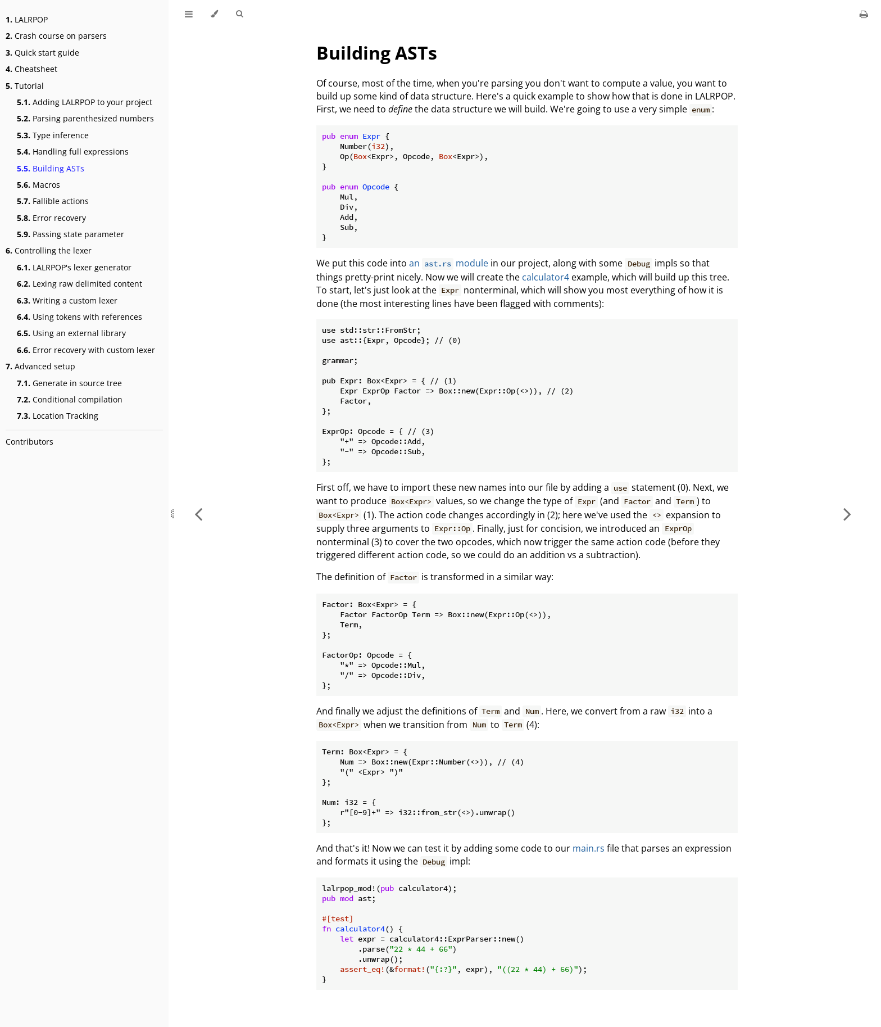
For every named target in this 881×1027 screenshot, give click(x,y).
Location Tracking (57, 415)
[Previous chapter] (198, 513)
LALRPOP (27, 19)
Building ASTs (50, 168)
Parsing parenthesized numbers (85, 118)
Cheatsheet (31, 69)
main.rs (589, 848)
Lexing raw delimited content (79, 283)
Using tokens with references (79, 316)
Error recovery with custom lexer (86, 350)
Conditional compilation (69, 399)
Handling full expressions (73, 151)
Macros (38, 184)
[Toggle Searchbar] (239, 14)
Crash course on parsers (56, 35)
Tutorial (25, 85)
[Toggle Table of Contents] (189, 14)
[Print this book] (864, 14)
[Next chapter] (847, 513)
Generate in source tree (69, 383)
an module (448, 263)
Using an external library (71, 333)
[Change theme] (214, 14)
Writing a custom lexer (67, 300)
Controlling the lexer (49, 250)
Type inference (53, 135)
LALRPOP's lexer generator (74, 267)
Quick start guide (42, 52)
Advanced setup (40, 366)
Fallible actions (53, 201)
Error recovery (51, 217)
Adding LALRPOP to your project (84, 102)
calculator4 (545, 277)
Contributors (29, 441)
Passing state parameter (70, 234)
